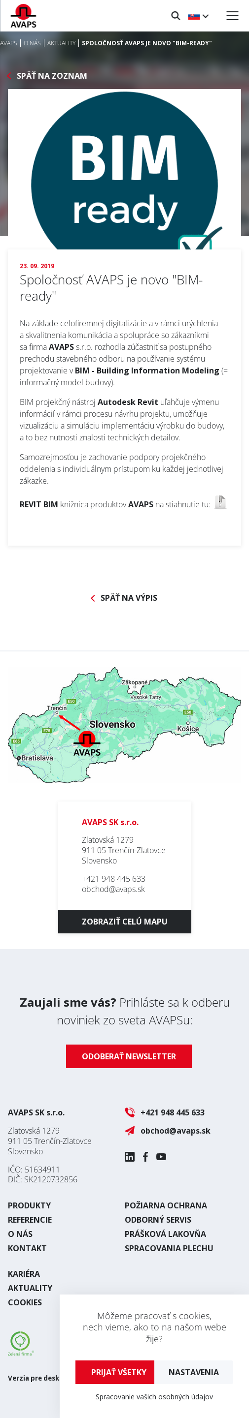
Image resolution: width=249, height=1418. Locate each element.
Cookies (25, 1302)
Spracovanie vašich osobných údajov (154, 1396)
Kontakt (27, 1248)
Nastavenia (194, 1372)
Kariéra (24, 1273)
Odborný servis (158, 1219)
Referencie (30, 1219)
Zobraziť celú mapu (125, 921)
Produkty (29, 1205)
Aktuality (30, 1288)
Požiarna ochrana (166, 1205)
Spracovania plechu (169, 1248)
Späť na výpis (129, 598)
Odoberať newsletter (129, 1056)
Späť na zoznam (52, 76)
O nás (20, 1234)
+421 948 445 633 (113, 878)
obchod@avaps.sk (113, 889)
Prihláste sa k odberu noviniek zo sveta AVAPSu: (125, 1011)
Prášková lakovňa (165, 1234)
